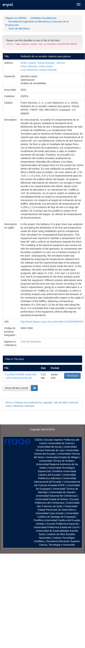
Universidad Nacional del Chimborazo (56, 495)
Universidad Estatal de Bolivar (51, 499)
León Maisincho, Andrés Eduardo (39, 69)
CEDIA (38, 439)
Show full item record (16, 388)
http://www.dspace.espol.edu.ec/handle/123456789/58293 (52, 321)
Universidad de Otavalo (62, 492)
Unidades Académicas (43, 18)
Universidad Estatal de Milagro (62, 457)
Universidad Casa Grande (50, 513)
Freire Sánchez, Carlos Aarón (37, 66)
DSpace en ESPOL (16, 18)
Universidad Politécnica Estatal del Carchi (56, 527)
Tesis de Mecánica (19, 28)
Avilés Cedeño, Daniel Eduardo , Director (43, 62)
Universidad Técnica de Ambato (56, 460)
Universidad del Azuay (49, 446)
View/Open (72, 375)
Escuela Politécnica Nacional (62, 523)
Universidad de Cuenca (60, 443)
